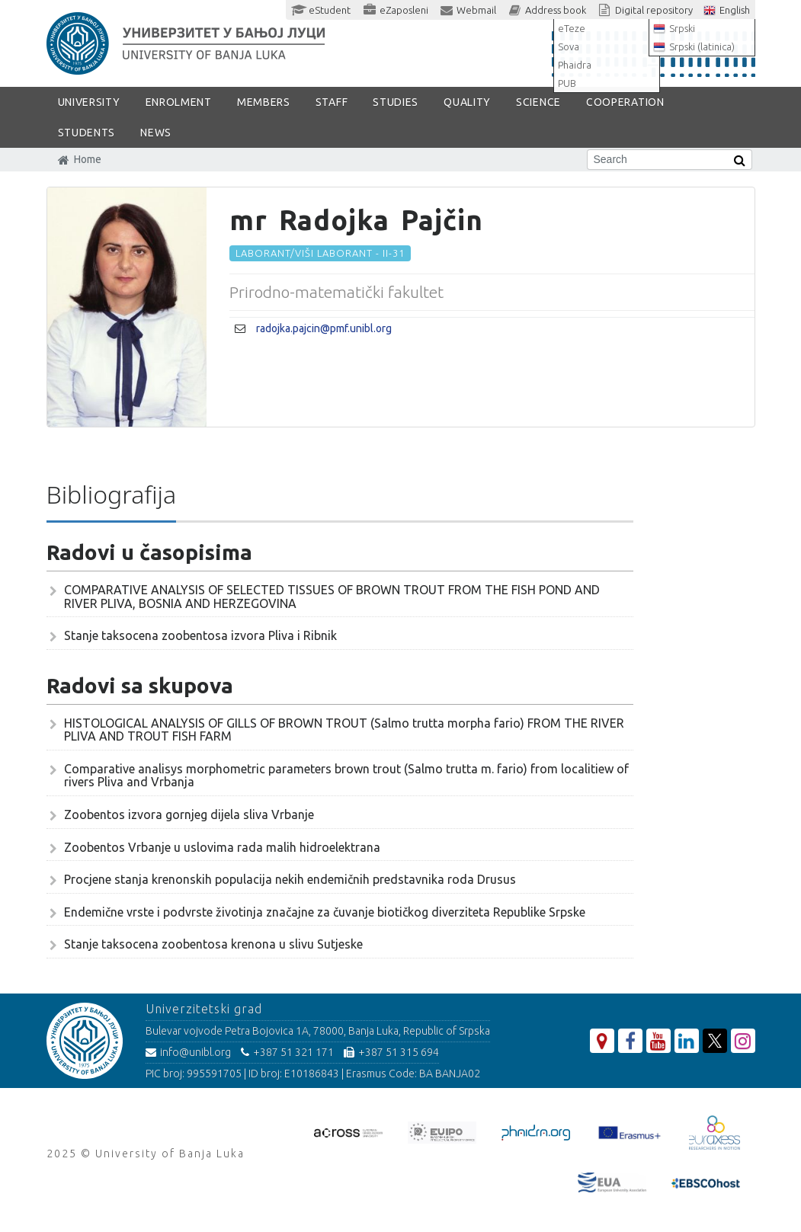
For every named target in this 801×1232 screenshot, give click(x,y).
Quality (467, 102)
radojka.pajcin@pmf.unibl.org (324, 328)
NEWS (155, 132)
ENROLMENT (179, 102)
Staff (332, 102)
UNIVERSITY (89, 102)
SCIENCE (538, 102)
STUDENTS (87, 132)
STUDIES (395, 102)
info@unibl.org (188, 1052)
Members (263, 102)
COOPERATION (625, 102)
